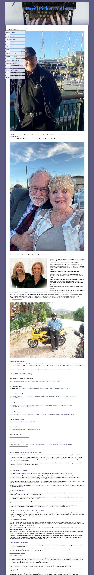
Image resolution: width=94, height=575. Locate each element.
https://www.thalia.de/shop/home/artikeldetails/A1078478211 (45, 365)
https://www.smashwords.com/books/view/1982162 (42, 358)
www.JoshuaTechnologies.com (59, 243)
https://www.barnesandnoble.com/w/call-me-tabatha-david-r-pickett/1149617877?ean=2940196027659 (55, 314)
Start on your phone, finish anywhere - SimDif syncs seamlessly (46, 570)
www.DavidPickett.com (37, 244)
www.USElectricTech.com (76, 243)
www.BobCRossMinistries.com (42, 236)
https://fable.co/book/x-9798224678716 (39, 373)
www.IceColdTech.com (40, 240)
